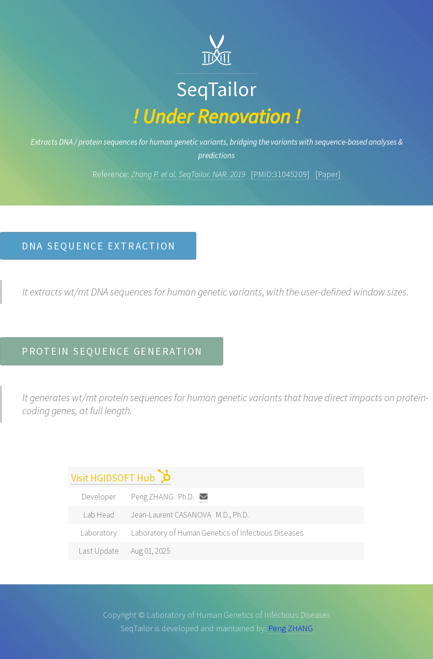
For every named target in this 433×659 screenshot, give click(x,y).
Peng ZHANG (290, 628)
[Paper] (328, 174)
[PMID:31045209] (280, 174)
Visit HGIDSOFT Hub (113, 477)
